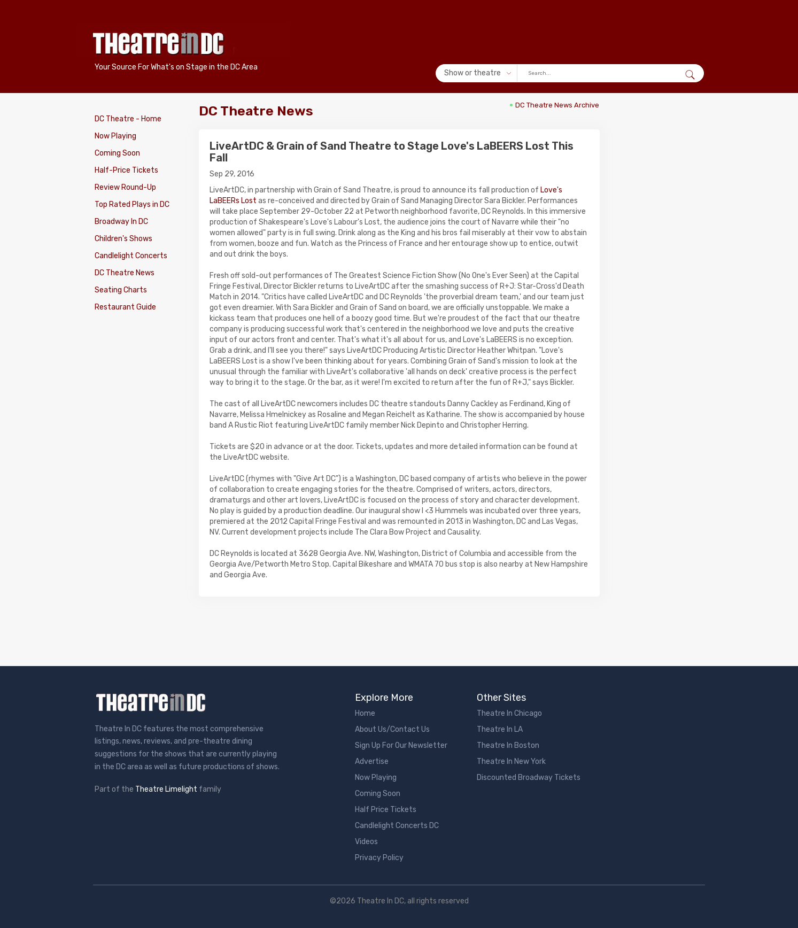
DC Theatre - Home (128, 118)
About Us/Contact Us (392, 729)
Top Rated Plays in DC (132, 204)
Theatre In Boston (508, 745)
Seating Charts (121, 290)
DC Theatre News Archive (557, 105)
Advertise (372, 761)
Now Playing (115, 136)
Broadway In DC (121, 221)
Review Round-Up (125, 187)
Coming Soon (117, 153)
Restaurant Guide (125, 307)
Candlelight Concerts (131, 255)
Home (365, 713)
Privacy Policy (379, 857)
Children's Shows (123, 238)
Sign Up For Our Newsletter (401, 745)
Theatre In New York (511, 761)
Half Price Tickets (385, 809)
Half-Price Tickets (126, 170)
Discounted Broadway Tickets (528, 777)
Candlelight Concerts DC (397, 825)
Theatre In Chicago (509, 713)
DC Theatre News (124, 272)
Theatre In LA (500, 729)
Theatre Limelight (166, 789)
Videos (366, 841)
